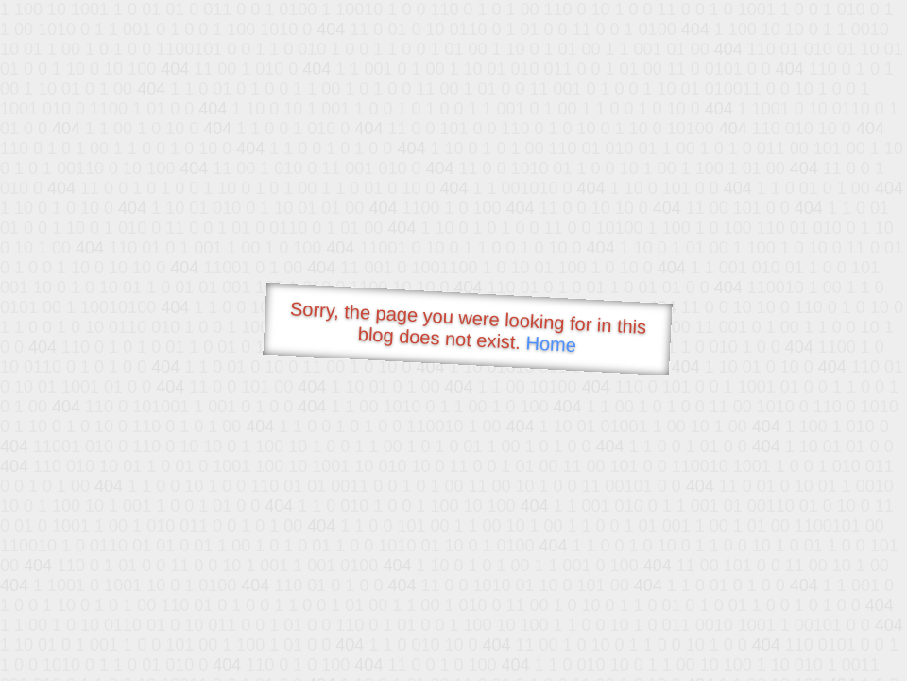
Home (550, 344)
